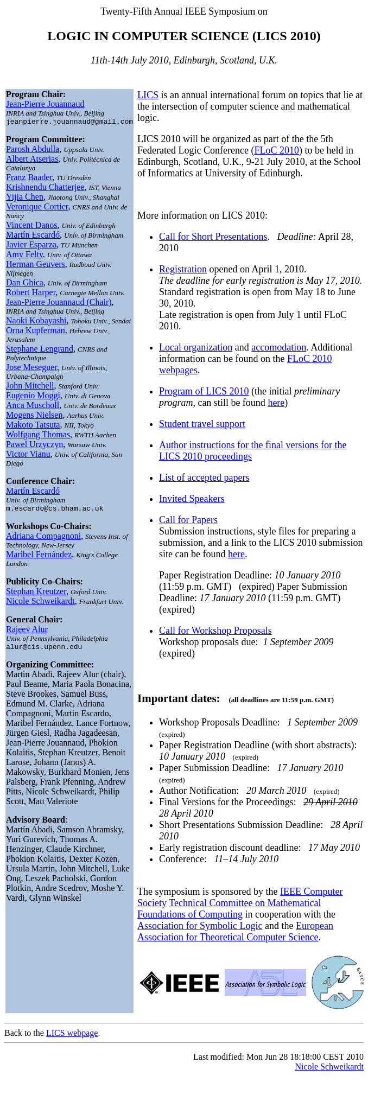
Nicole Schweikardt (40, 604)
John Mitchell (30, 387)
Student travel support (202, 423)
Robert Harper (30, 293)
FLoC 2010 (276, 150)
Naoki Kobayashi (36, 322)
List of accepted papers (204, 477)
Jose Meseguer (31, 368)
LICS (147, 95)
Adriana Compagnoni (43, 539)
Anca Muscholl (32, 406)
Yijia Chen (24, 198)
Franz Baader (29, 178)
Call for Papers (188, 519)
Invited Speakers (191, 498)
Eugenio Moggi (33, 397)
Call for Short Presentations (213, 236)
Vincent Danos (32, 226)
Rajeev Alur (27, 632)
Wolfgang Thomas (38, 436)
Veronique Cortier (37, 208)
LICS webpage (72, 1032)
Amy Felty (24, 255)
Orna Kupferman (35, 331)
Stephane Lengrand (39, 350)
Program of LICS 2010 (204, 391)
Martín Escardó (33, 236)
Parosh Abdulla (32, 150)
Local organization (195, 347)
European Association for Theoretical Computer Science (235, 931)
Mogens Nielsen (34, 416)
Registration (183, 269)
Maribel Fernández (39, 557)
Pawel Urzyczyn (34, 445)
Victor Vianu (28, 455)
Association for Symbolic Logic (199, 925)
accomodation (278, 347)
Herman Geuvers (35, 265)
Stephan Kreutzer (36, 594)
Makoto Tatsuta (33, 426)
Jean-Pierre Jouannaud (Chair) (59, 303)
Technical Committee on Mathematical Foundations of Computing (229, 908)
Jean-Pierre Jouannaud (45, 104)
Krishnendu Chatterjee (45, 188)
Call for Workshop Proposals (215, 630)
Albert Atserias (32, 160)
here (276, 402)
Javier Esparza (31, 246)
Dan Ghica (24, 284)
